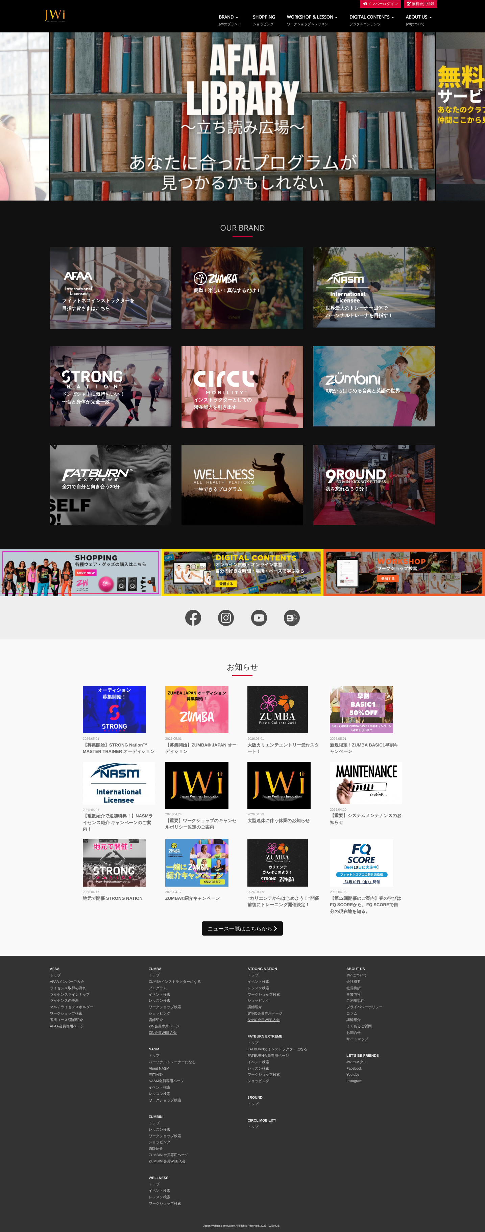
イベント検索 (159, 995)
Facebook (354, 1069)
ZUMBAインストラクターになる (175, 982)
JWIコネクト (356, 1062)
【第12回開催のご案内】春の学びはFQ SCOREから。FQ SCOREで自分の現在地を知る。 (365, 905)
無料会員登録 (420, 3)
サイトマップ (357, 1039)
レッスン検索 (159, 1001)
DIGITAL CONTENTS (371, 20)
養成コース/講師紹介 (66, 1020)
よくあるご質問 (359, 1026)
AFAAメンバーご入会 (67, 982)
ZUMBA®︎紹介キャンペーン (192, 898)
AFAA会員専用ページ (67, 1026)
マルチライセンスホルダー (72, 1007)
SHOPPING (264, 20)
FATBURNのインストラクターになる (278, 1049)
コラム (351, 1014)
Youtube (352, 1075)
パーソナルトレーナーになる (172, 1062)
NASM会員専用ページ (166, 1081)
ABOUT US (419, 20)
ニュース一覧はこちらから (242, 928)
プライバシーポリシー (364, 1007)
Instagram (354, 1081)
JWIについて (356, 975)
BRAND (230, 20)
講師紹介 (156, 1020)
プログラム (158, 988)
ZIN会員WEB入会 (163, 1033)
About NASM (159, 1069)
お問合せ (353, 1033)
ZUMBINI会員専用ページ (168, 1155)
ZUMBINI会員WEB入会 (167, 1161)
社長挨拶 (353, 988)
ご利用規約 (355, 1001)
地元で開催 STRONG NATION (113, 898)
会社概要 (353, 982)
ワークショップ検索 (66, 1014)
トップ (55, 975)
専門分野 (156, 1075)
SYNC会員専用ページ (265, 1014)
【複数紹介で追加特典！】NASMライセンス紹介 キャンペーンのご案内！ (118, 822)
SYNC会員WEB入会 (264, 1020)
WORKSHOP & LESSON (312, 20)
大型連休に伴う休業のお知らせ (278, 820)
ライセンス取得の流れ (68, 988)
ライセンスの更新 (64, 1001)
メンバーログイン (380, 3)
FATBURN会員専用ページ (268, 1056)
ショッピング (159, 1014)
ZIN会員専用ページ (164, 1026)
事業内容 (353, 995)
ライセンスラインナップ (70, 995)
